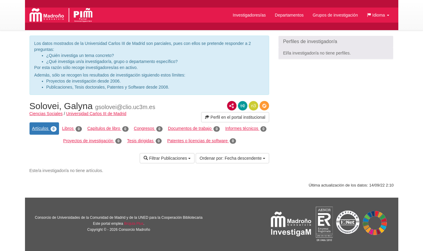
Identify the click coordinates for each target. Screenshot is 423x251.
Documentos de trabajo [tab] (194, 128)
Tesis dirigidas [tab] (144, 141)
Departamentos (289, 15)
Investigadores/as (249, 15)
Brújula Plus (133, 223)
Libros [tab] (72, 128)
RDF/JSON (264, 106)
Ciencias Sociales (46, 113)
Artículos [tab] (44, 128)
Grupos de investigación (335, 15)
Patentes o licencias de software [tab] (201, 141)
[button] (378, 15)
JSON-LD (242, 106)
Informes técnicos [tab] (245, 128)
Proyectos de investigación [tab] (92, 141)
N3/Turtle (253, 106)
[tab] (335, 41)
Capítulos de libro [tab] (108, 128)
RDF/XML (232, 106)
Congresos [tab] (148, 128)
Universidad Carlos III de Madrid (96, 113)
